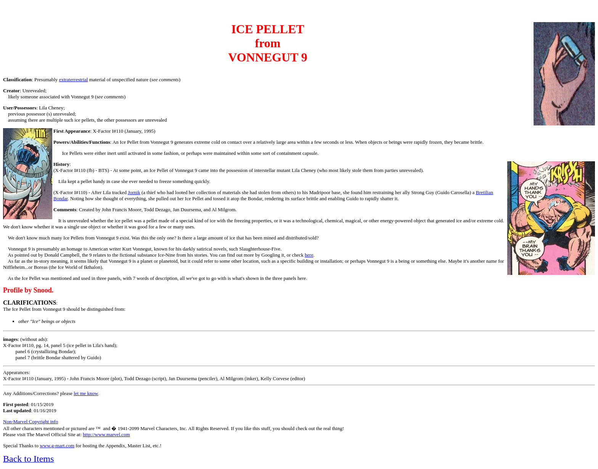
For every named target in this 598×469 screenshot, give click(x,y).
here (309, 255)
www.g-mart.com (57, 445)
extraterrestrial (73, 79)
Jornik (134, 192)
